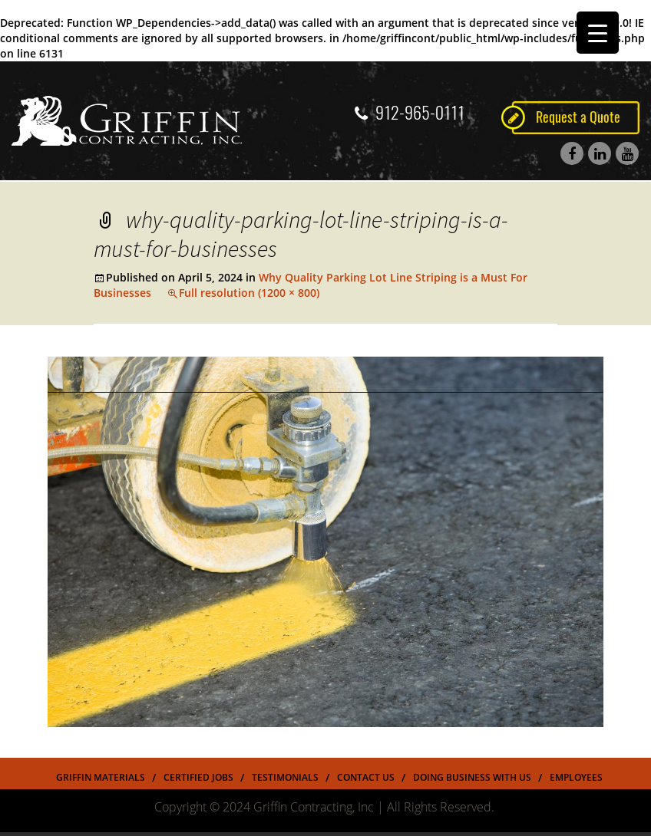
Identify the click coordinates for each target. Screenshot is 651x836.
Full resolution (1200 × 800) (249, 292)
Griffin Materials (100, 777)
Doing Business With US (472, 777)
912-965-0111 (409, 112)
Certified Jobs (198, 777)
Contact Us (366, 777)
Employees (576, 777)
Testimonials (285, 777)
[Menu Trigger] (598, 33)
